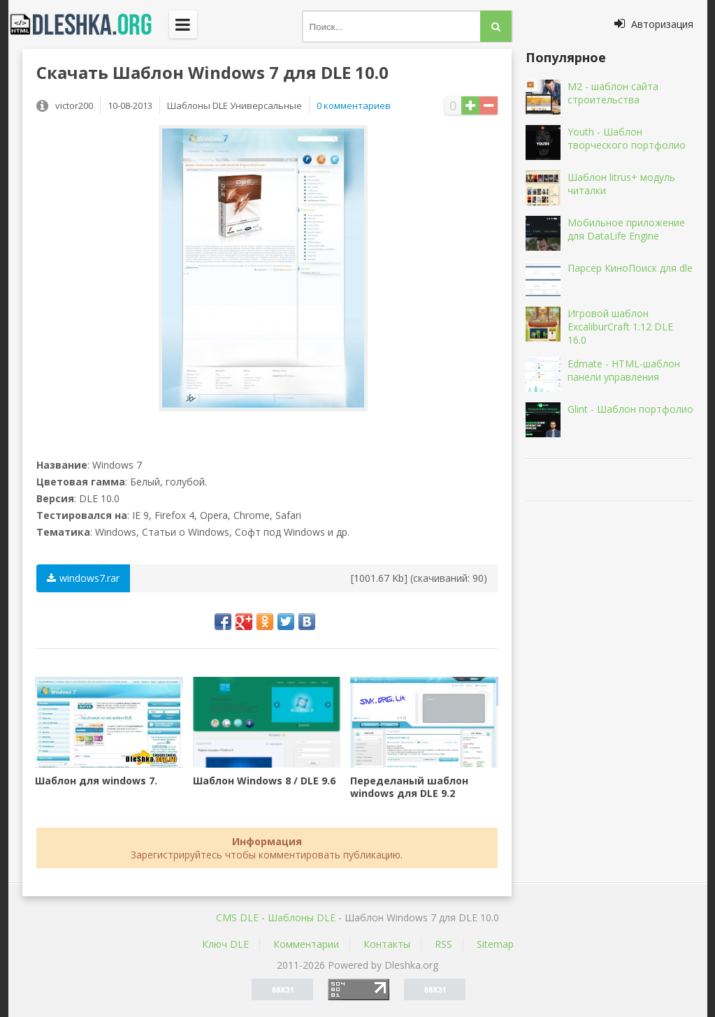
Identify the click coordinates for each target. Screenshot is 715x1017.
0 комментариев (354, 105)
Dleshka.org (88, 24)
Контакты (386, 944)
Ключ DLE (225, 944)
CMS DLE (237, 917)
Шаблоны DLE (301, 917)
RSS (443, 944)
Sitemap (495, 944)
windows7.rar (83, 578)
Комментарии (306, 944)
